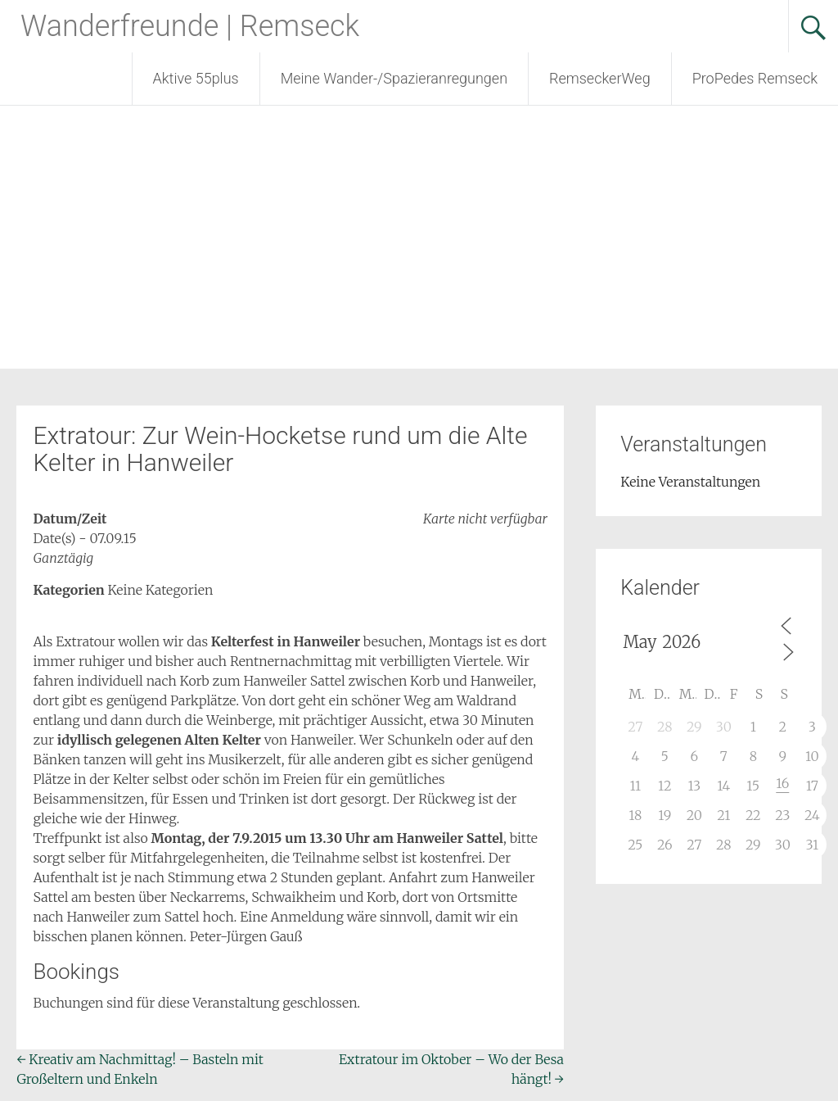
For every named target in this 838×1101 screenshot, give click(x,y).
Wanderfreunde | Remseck (189, 26)
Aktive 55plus (196, 78)
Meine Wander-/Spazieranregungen (394, 78)
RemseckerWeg (600, 78)
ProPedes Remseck (755, 78)
